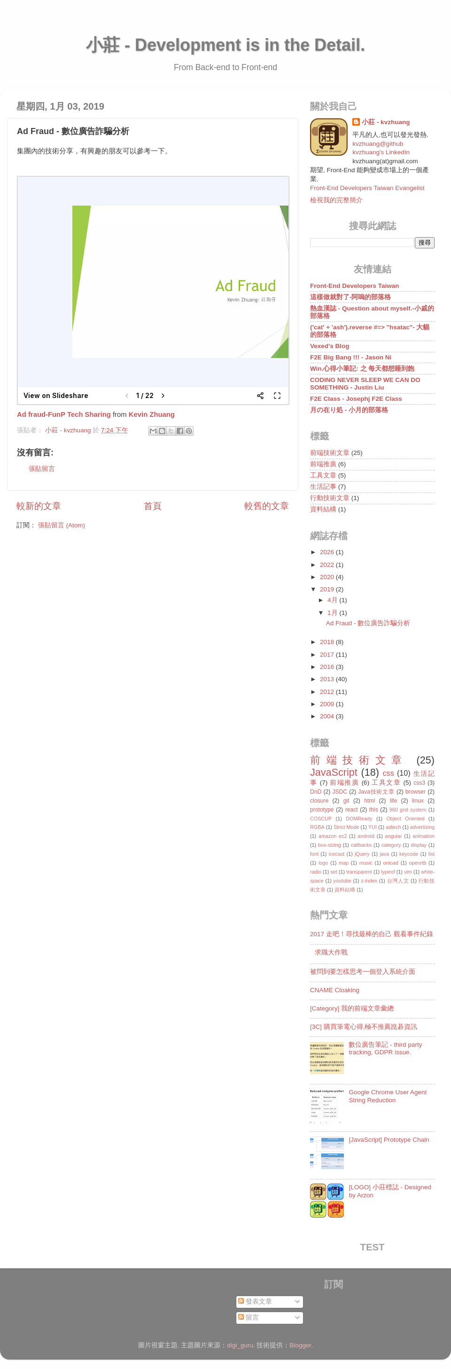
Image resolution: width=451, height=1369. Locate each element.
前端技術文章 (330, 452)
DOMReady (359, 818)
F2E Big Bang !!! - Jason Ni (350, 357)
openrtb (418, 863)
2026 (328, 552)
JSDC (339, 791)
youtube (342, 880)
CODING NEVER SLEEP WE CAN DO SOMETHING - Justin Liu (365, 383)
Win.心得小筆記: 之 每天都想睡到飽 (362, 368)
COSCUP (321, 818)
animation (423, 836)
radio (315, 872)
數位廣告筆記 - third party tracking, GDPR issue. (385, 1048)
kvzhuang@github (377, 143)
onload (390, 863)
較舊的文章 (266, 506)
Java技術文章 (376, 791)
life (393, 800)
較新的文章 (38, 506)
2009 (328, 704)
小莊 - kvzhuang (386, 122)
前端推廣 (323, 464)
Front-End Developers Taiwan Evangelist (367, 187)
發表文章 (255, 1301)
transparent (359, 872)
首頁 (153, 506)
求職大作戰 (331, 952)
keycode (408, 854)
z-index (369, 880)
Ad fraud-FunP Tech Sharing (64, 414)
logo (323, 863)
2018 (328, 641)
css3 (419, 783)
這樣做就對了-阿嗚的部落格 (350, 297)
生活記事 (323, 486)
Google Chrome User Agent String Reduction (388, 1096)
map (344, 863)
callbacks (361, 845)
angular (393, 836)
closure (319, 800)
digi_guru (240, 1345)
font (314, 854)
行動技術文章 (330, 497)
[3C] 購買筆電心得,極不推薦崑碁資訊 (363, 1026)
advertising (422, 827)
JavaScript (334, 772)
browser (415, 791)
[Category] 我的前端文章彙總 (352, 1008)
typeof (388, 872)
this (373, 809)
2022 (328, 564)
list (431, 854)
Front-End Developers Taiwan (354, 285)
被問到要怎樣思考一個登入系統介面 (362, 971)
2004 (328, 716)
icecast (337, 854)
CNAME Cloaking (334, 990)
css (388, 773)
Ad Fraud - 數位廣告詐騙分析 (368, 623)
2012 (328, 691)
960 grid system (408, 809)
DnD (315, 791)
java (384, 854)
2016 (328, 666)
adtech (393, 827)
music (366, 863)
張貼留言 (42, 468)
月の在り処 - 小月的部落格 (349, 410)
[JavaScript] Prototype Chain (389, 1139)
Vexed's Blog (330, 346)
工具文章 (323, 475)
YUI (372, 827)
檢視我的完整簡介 (336, 200)
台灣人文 (398, 880)
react (351, 809)
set (333, 872)
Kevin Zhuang (152, 414)
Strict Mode (346, 827)
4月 (333, 600)
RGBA (317, 827)
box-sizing (329, 845)
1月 (333, 612)
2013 (328, 679)
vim (408, 872)
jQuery (362, 854)
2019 (328, 589)
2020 (328, 577)
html (369, 800)
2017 (328, 654)
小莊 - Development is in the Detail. (225, 45)
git (346, 800)
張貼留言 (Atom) (61, 525)
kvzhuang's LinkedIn (381, 152)
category (391, 845)
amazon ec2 (333, 836)
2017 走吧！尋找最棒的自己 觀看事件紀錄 (371, 934)
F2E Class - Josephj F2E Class (356, 398)
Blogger (300, 1345)
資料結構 (323, 509)
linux (418, 800)
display (419, 845)
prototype (322, 809)
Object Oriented (405, 818)
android (366, 836)
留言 (248, 1317)
